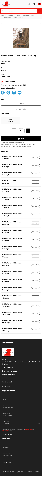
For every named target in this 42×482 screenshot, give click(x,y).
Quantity (21, 128)
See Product (35, 157)
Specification (21, 109)
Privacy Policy (28, 429)
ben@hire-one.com (9, 371)
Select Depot (6, 421)
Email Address (6, 413)
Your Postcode (6, 453)
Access (18, 15)
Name (4, 397)
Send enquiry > (7, 434)
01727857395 (7, 368)
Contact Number (7, 405)
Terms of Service (5, 430)
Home (2, 15)
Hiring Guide (6, 386)
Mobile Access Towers (28, 15)
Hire (21, 138)
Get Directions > (7, 462)
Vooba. (37, 472)
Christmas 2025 (7, 382)
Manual (21, 103)
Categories (10, 15)
